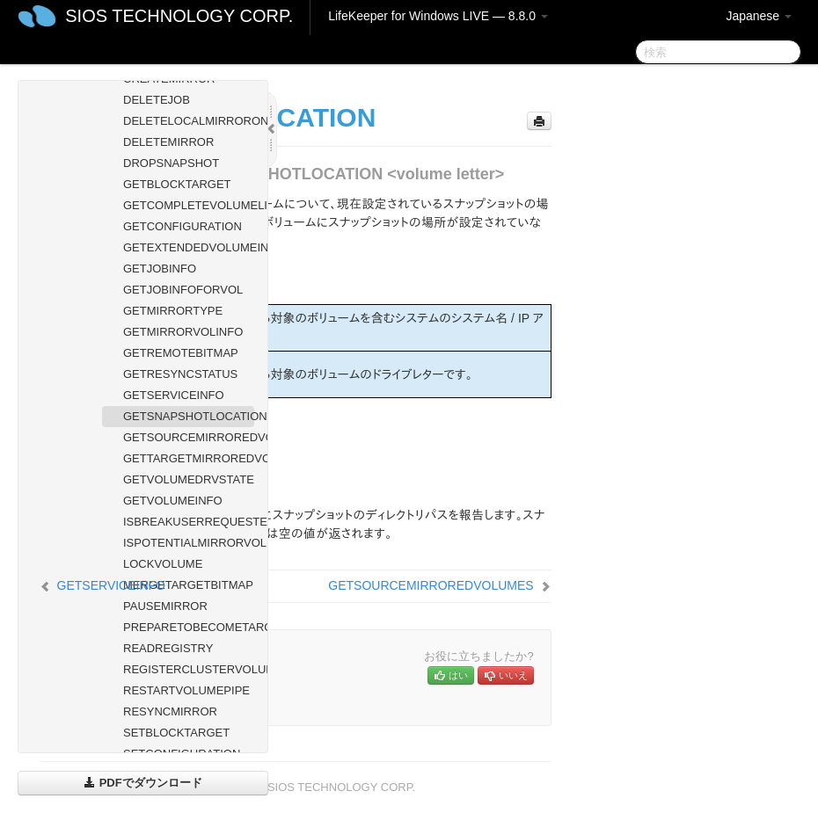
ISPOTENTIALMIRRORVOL (188, 542)
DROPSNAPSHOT (171, 163)
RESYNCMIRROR (170, 711)
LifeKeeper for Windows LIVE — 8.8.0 (438, 16)
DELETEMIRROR (168, 142)
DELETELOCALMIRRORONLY (188, 120)
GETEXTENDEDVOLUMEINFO (188, 247)
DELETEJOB (156, 99)
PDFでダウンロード (143, 782)
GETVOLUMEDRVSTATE (188, 479)
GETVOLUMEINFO (173, 500)
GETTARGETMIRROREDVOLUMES (188, 458)
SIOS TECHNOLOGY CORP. (179, 15)
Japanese (759, 16)
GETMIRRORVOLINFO (183, 331)
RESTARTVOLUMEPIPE (186, 690)
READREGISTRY (168, 648)
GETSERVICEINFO (173, 395)
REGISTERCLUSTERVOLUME (188, 669)
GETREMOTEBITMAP (180, 352)
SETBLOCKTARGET (176, 732)
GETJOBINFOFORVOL (183, 289)
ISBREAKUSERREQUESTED (188, 521)
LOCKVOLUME (162, 563)
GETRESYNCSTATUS (180, 374)
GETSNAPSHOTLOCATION (188, 416)
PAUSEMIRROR (165, 606)
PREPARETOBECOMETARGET (188, 627)
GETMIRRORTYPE (173, 310)
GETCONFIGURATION (182, 226)
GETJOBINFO (159, 268)
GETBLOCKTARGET (177, 184)
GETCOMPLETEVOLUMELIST (188, 205)
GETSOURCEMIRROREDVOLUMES (188, 437)
